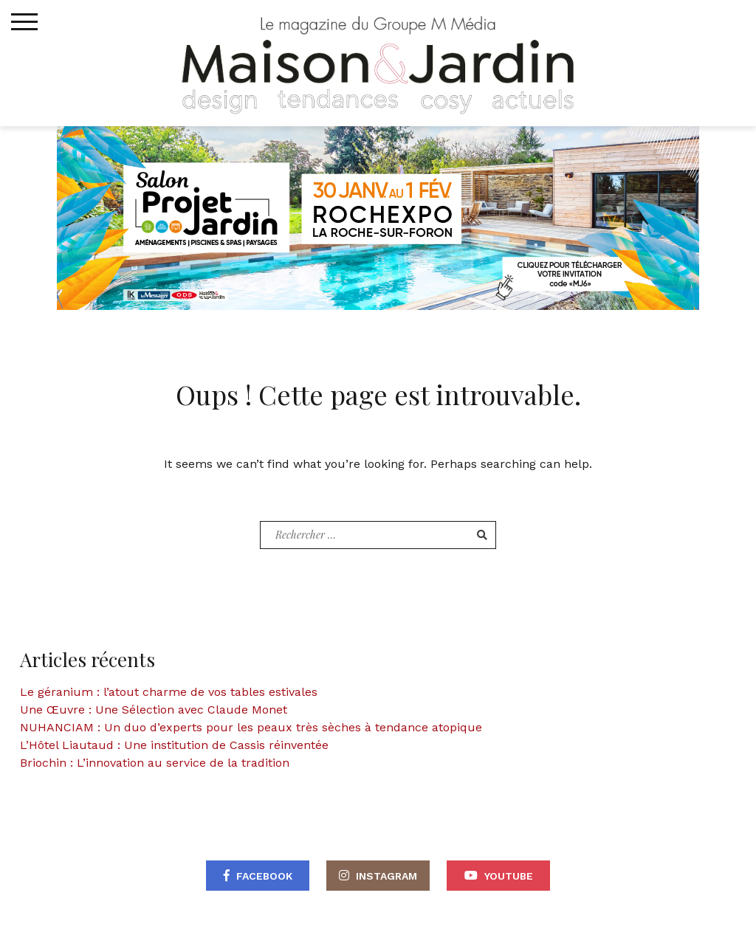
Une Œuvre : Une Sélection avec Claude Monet (153, 710)
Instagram (386, 876)
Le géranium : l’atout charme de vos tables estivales (168, 692)
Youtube (508, 876)
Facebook (264, 876)
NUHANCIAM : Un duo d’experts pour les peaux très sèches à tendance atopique (251, 727)
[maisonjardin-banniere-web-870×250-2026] (378, 217)
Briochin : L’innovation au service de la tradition (154, 763)
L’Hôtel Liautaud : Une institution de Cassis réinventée (174, 745)
